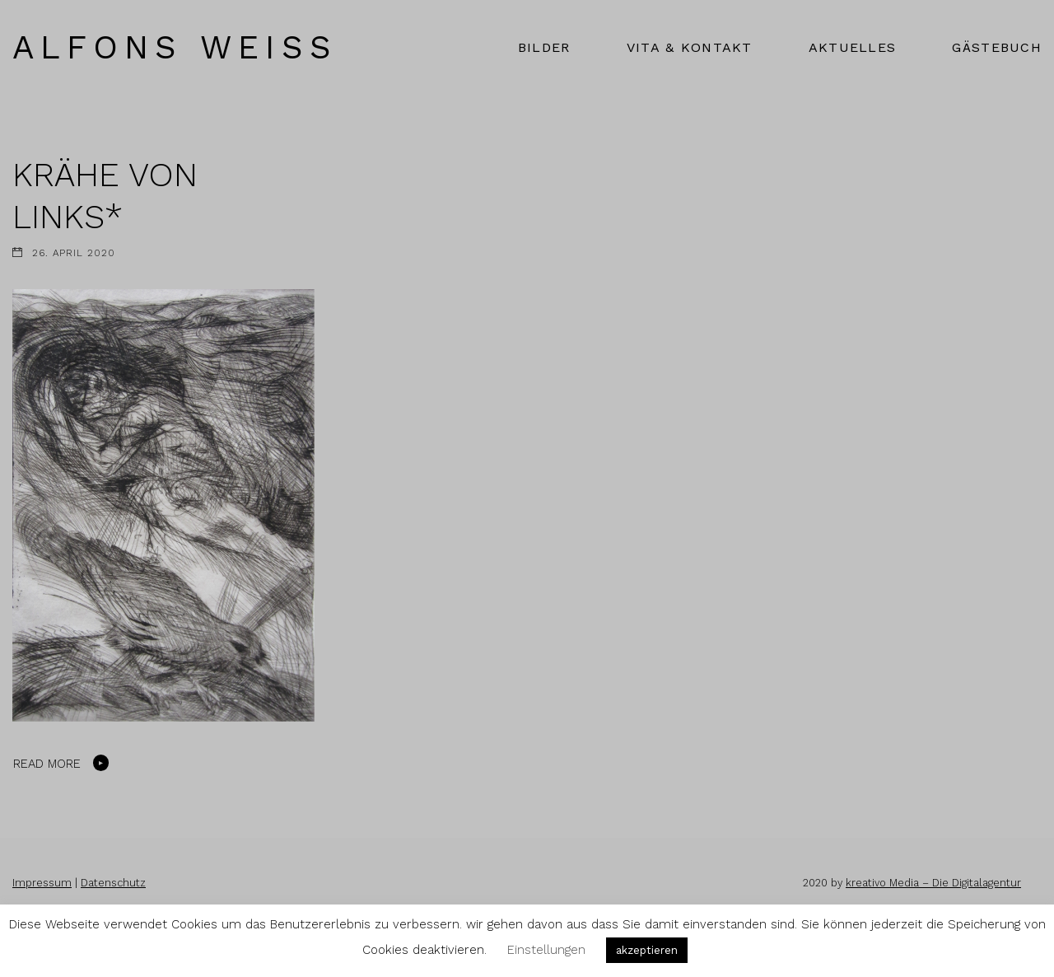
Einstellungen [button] (546, 949)
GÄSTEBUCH (997, 47)
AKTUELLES (853, 47)
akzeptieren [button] (647, 950)
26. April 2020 (73, 253)
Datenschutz (113, 882)
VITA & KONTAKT (690, 47)
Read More (47, 763)
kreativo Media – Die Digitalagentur (933, 882)
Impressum (42, 882)
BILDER (544, 47)
